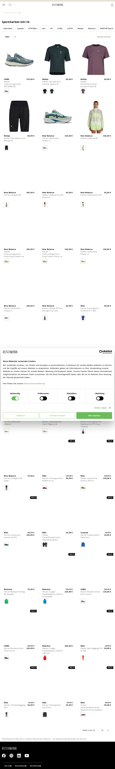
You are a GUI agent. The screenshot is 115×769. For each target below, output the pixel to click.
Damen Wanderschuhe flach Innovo (90, 593)
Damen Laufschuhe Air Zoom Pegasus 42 (52, 423)
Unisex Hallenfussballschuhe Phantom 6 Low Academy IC (91, 709)
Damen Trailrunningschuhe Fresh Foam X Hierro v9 (14, 254)
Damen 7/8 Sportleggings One (15, 706)
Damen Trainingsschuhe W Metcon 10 (52, 479)
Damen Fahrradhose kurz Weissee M (14, 139)
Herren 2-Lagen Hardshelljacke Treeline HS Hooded (52, 594)
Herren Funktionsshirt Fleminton (90, 536)
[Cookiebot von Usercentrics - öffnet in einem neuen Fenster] (101, 352)
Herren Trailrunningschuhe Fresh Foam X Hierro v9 (52, 254)
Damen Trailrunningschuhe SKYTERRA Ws (12, 84)
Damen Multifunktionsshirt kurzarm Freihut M (89, 84)
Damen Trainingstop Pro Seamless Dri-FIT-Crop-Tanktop (91, 424)
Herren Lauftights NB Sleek (13, 479)
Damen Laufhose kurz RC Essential (53, 196)
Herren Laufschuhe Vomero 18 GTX (12, 536)
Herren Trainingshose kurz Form (51, 706)
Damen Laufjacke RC (89, 138)
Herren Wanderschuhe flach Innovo (13, 649)
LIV (51, 28)
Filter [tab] (7, 36)
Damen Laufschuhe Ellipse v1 (89, 252)
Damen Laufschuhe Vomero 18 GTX (89, 479)
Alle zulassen (94, 415)
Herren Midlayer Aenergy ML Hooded (14, 593)
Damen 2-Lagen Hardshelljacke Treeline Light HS (52, 651)
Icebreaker (7, 28)
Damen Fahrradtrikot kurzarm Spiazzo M (51, 82)
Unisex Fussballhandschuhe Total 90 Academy (51, 537)
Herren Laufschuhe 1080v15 (12, 423)
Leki (43, 28)
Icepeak (20, 28)
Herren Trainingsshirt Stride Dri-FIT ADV (90, 309)
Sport (14, 13)
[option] (6, 91)
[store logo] (57, 5)
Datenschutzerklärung (34, 383)
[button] (98, 730)
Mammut (91, 28)
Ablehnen (20, 415)
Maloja (80, 28)
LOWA (59, 28)
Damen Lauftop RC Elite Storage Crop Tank (52, 309)
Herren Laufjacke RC (12, 195)
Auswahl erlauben (57, 415)
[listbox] (19, 92)
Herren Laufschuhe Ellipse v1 (50, 139)
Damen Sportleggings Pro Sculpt (91, 649)
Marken (7, 13)
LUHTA (70, 28)
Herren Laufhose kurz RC (91, 195)
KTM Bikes (32, 28)
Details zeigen (100, 408)
